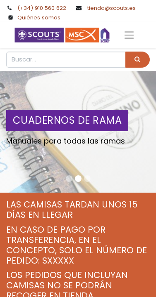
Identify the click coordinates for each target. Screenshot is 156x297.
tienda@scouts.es (111, 8)
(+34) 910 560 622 (41, 8)
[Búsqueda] (137, 60)
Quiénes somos (38, 17)
